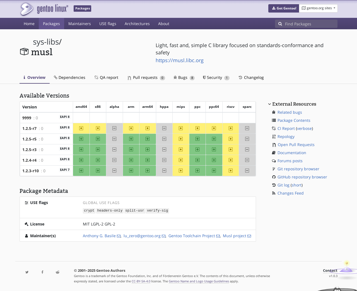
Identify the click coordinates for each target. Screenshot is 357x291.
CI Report (286, 128)
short (296, 185)
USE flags (107, 23)
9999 (26, 117)
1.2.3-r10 (30, 170)
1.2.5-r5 (29, 139)
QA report (106, 77)
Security (216, 77)
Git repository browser (298, 168)
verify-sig (157, 210)
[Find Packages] (311, 24)
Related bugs (290, 112)
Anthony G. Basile (99, 235)
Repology (286, 136)
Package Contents (294, 120)
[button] (283, 8)
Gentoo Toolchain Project (191, 235)
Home (29, 23)
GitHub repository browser (302, 177)
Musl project (234, 235)
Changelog (251, 77)
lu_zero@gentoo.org (142, 235)
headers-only (110, 210)
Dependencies (69, 77)
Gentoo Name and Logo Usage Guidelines (199, 281)
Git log (284, 185)
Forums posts (290, 160)
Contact (330, 270)
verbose (304, 128)
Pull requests (146, 77)
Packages (51, 23)
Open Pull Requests (296, 144)
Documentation (292, 152)
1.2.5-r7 (29, 128)
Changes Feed (291, 193)
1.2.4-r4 (29, 160)
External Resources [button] (294, 104)
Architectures (137, 23)
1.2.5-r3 (29, 149)
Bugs (184, 77)
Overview (34, 77)
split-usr (134, 210)
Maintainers (79, 23)
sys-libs (46, 42)
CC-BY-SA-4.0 (141, 281)
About (163, 23)
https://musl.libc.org (180, 60)
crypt (89, 210)
